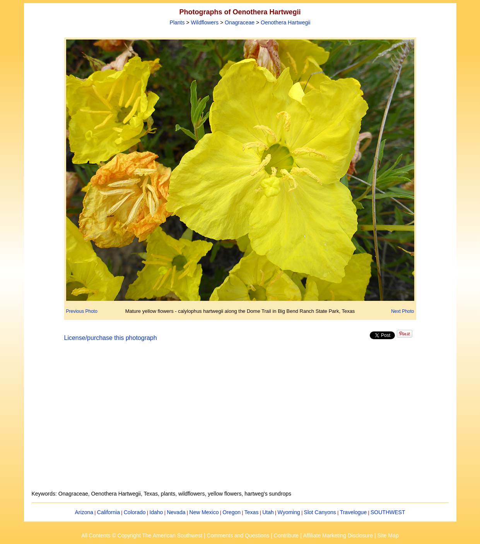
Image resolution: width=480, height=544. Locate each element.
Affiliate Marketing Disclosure (338, 535)
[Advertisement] (240, 420)
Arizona (84, 512)
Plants (177, 22)
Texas (251, 512)
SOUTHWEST (388, 512)
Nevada (176, 512)
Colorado (135, 512)
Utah (268, 512)
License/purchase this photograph (110, 338)
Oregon (231, 512)
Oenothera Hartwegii (285, 22)
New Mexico (204, 512)
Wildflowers (205, 22)
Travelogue (353, 512)
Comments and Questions (238, 535)
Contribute (286, 535)
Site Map (387, 535)
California (108, 512)
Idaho (156, 512)
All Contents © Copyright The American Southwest (141, 535)
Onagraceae (240, 22)
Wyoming (289, 512)
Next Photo (402, 311)
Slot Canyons (320, 512)
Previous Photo (81, 311)
